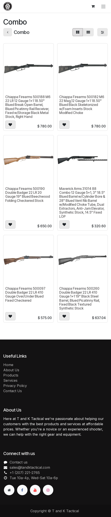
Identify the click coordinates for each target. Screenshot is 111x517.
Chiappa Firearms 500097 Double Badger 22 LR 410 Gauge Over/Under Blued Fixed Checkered (25, 294)
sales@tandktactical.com (30, 467)
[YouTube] (35, 490)
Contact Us (12, 391)
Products (10, 375)
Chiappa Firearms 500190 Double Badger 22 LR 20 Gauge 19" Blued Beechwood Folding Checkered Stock (27, 195)
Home (8, 365)
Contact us (19, 462)
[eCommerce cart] (92, 6)
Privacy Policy (15, 385)
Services (10, 380)
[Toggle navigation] (103, 6)
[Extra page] (9, 490)
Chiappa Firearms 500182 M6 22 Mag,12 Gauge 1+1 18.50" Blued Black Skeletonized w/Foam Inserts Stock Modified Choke (81, 105)
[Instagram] (48, 490)
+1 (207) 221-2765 (25, 472)
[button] (10, 124)
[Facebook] (22, 490)
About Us (11, 370)
